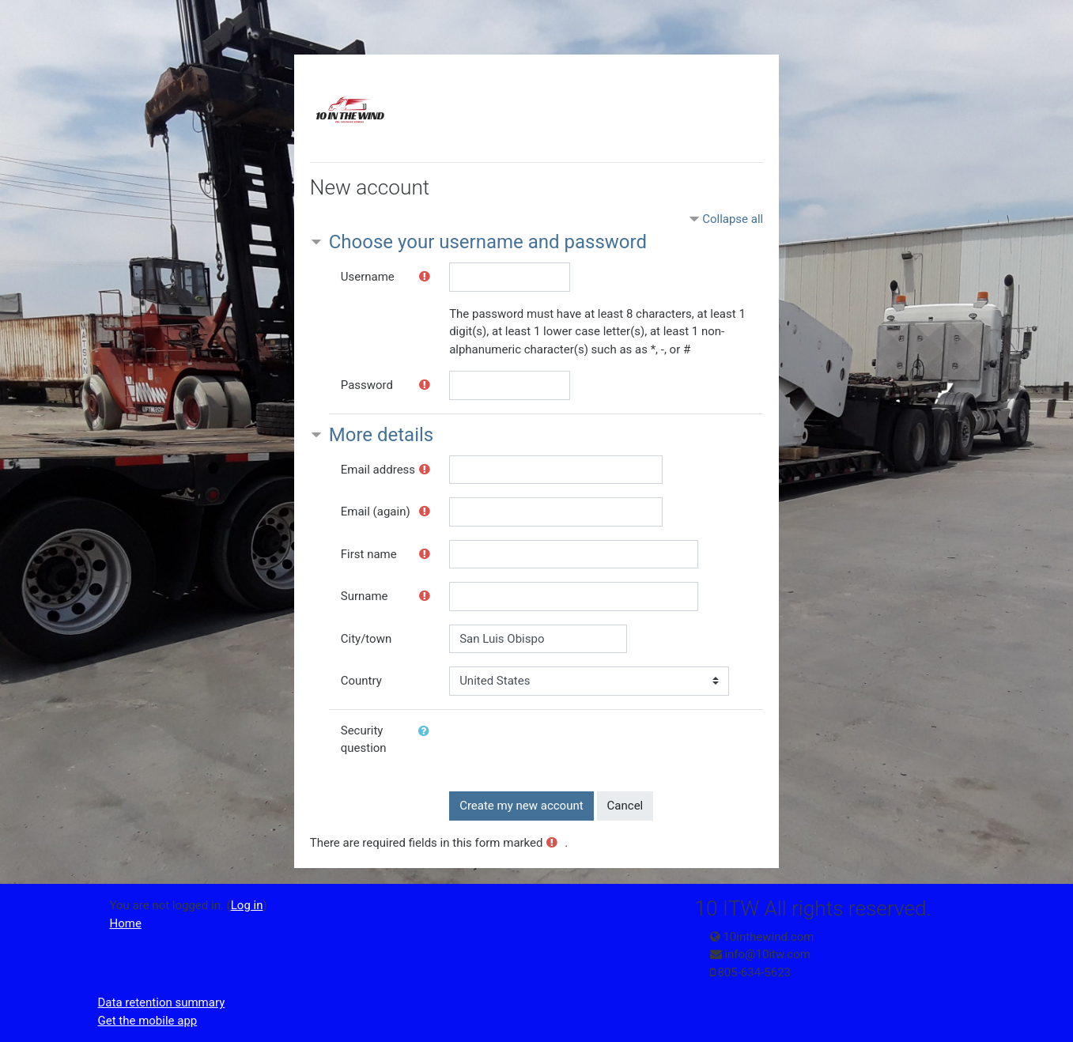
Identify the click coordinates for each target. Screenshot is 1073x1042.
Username (368, 277)
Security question (364, 739)
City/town (366, 639)
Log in (247, 905)
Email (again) (375, 511)
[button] (427, 732)
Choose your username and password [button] (488, 242)
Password (367, 385)
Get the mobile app (148, 1021)
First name (369, 554)
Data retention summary (161, 1002)
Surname (364, 596)
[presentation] (569, 747)
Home (126, 923)
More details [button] (381, 435)
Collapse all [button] (732, 219)
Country (361, 681)
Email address (378, 469)
